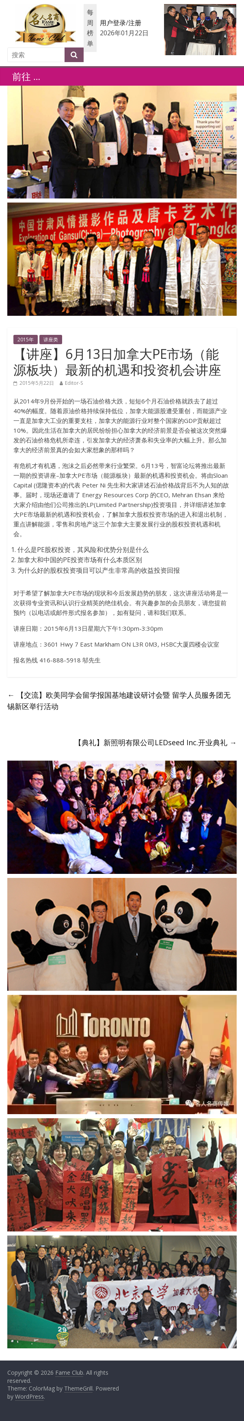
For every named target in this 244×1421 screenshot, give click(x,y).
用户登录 (113, 22)
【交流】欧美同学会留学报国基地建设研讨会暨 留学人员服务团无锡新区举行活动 (119, 701)
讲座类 (50, 339)
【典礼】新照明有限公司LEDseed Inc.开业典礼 (155, 742)
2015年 (25, 339)
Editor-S (74, 383)
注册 (134, 22)
